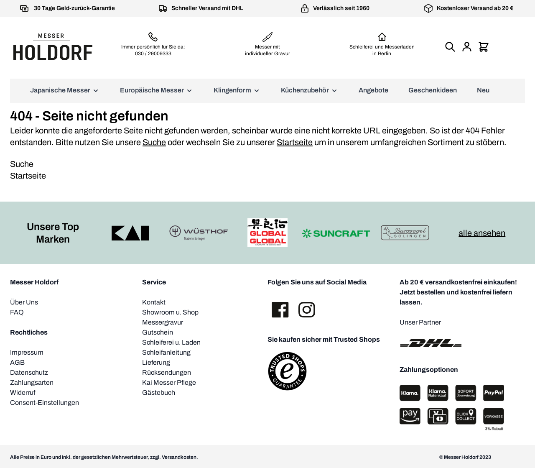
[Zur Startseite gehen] (53, 46)
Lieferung (156, 362)
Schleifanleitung (166, 352)
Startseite (295, 142)
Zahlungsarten (32, 382)
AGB (17, 362)
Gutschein (157, 332)
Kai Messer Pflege (169, 382)
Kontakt (154, 302)
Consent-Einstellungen (44, 402)
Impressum (26, 352)
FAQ (17, 312)
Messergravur (162, 322)
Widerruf (22, 392)
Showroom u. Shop (170, 312)
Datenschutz (29, 372)
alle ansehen (482, 233)
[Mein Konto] (467, 47)
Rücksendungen (166, 372)
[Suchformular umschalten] (450, 47)
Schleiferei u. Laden (171, 342)
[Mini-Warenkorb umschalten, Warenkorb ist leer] (483, 47)
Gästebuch (158, 392)
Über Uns (24, 302)
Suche (154, 142)
